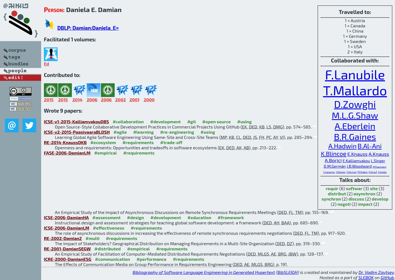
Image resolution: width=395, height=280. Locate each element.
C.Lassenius (329, 172)
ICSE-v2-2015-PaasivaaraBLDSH (77, 132)
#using (244, 121)
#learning (143, 132)
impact (365, 204)
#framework (231, 217)
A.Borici (333, 160)
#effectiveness (108, 227)
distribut (337, 193)
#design (135, 217)
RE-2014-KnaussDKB (65, 142)
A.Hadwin (342, 146)
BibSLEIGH (287, 272)
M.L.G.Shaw (355, 115)
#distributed (107, 248)
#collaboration (128, 121)
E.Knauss (357, 154)
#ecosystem (103, 142)
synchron (331, 198)
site (374, 188)
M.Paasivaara (379, 166)
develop (380, 198)
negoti (344, 204)
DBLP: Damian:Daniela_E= (88, 28)
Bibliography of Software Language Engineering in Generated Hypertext (203, 272)
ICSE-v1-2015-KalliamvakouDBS (76, 121)
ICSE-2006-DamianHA (66, 217)
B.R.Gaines (355, 136)
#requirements (138, 142)
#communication (112, 259)
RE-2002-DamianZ (63, 238)
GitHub (387, 277)
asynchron (365, 193)
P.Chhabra (363, 172)
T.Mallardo (355, 90)
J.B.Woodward (359, 166)
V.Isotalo (382, 172)
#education (199, 217)
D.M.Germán (335, 166)
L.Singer (378, 160)
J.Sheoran (341, 172)
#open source (216, 121)
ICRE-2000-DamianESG (67, 259)
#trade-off (171, 142)
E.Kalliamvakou (356, 160)
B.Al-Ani (370, 146)
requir (332, 188)
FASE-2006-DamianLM (67, 152)
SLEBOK (366, 277)
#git (191, 121)
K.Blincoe (333, 153)
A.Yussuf (373, 172)
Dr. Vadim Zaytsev (376, 272)
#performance (152, 259)
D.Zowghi (355, 104)
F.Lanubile (355, 74)
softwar (354, 188)
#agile (120, 132)
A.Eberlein (355, 126)
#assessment (106, 217)
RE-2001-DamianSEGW (67, 248)
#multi (93, 238)
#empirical (105, 152)
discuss (356, 198)
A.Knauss (379, 154)
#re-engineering (177, 132)
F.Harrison (351, 172)
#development (165, 121)
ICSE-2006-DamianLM (66, 227)
